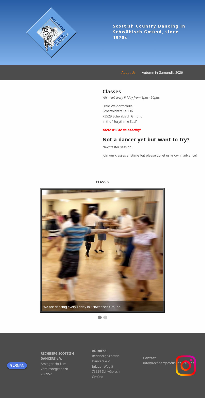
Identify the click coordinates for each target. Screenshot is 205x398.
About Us (128, 72)
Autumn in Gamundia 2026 (162, 72)
